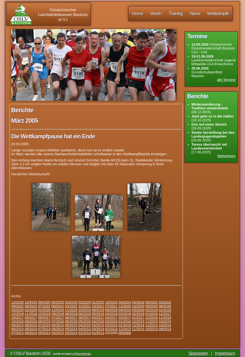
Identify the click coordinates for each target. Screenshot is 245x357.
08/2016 (44, 321)
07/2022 (44, 306)
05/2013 (44, 333)
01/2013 (98, 333)
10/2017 (17, 318)
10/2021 (98, 306)
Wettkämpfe (218, 13)
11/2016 (165, 318)
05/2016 (84, 321)
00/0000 (124, 333)
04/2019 (124, 310)
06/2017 (71, 318)
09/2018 (57, 314)
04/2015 (84, 325)
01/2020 (44, 310)
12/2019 (57, 310)
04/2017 (98, 318)
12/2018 (17, 314)
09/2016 (31, 321)
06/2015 (57, 325)
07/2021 (111, 306)
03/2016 (111, 321)
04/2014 (84, 329)
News (195, 13)
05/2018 (98, 314)
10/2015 (165, 321)
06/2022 (57, 306)
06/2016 (71, 321)
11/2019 (71, 310)
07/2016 (57, 321)
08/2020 (165, 306)
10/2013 (151, 329)
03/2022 (71, 306)
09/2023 (151, 302)
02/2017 (124, 318)
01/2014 (111, 329)
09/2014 (17, 329)
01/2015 (124, 325)
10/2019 (84, 310)
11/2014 (151, 325)
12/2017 (165, 314)
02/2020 (31, 310)
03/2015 (98, 325)
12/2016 (151, 318)
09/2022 (17, 306)
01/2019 (165, 310)
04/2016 (98, 321)
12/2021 (84, 306)
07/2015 (44, 325)
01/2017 (138, 318)
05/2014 (71, 329)
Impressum (225, 353)
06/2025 (57, 302)
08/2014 (31, 329)
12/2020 (124, 306)
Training (176, 13)
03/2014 (98, 329)
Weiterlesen (226, 156)
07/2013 (17, 333)
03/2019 (138, 310)
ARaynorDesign (82, 354)
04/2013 (57, 333)
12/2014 (138, 325)
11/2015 (151, 321)
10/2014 (165, 325)
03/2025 (71, 302)
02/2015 (111, 325)
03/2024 (138, 302)
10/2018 (44, 314)
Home (137, 13)
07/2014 (44, 329)
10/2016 (17, 321)
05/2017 (84, 318)
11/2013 (138, 329)
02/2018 (138, 314)
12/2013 (124, 329)
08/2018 (71, 314)
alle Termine (226, 80)
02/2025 (84, 302)
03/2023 (165, 302)
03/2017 (111, 318)
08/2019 (98, 310)
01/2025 (98, 302)
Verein (155, 13)
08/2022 (31, 306)
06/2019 (111, 310)
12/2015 (138, 321)
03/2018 (124, 314)
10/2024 (111, 302)
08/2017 (44, 318)
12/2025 (17, 302)
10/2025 (31, 302)
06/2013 (31, 333)
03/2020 (17, 310)
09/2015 (17, 325)
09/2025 (44, 302)
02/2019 (151, 310)
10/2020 (138, 306)
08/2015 (31, 325)
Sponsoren (198, 353)
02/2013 (84, 333)
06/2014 (57, 329)
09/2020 (151, 306)
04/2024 (124, 302)
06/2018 (84, 314)
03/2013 (71, 333)
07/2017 (57, 318)
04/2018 (111, 314)
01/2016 (124, 321)
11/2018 (31, 314)
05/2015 (71, 325)
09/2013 (165, 329)
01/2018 (151, 314)
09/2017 (31, 318)
